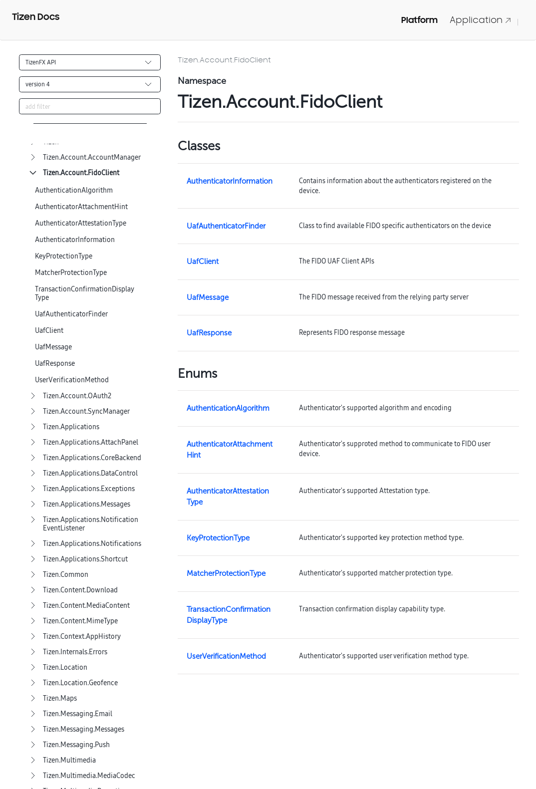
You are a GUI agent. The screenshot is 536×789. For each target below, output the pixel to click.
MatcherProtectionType (71, 272)
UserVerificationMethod (72, 380)
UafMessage (53, 347)
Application (481, 19)
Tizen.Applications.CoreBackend (92, 458)
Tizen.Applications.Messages (86, 504)
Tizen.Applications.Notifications (92, 543)
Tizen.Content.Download (80, 590)
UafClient (49, 330)
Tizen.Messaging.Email (77, 714)
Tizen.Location (65, 667)
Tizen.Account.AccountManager (92, 157)
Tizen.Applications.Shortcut (85, 559)
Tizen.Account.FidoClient (81, 173)
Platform (419, 19)
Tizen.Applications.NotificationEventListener (90, 524)
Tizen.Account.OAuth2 (77, 396)
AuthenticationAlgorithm (74, 190)
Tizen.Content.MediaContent (86, 605)
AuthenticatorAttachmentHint (81, 207)
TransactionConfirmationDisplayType (84, 293)
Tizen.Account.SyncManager (86, 411)
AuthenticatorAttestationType (80, 223)
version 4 (37, 84)
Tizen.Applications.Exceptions (89, 489)
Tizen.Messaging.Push (76, 745)
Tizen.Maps (60, 698)
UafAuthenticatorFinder (71, 314)
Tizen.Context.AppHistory (82, 636)
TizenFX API (40, 62)
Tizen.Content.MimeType (80, 621)
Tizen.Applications (71, 427)
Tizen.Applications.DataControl (90, 473)
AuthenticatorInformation (75, 240)
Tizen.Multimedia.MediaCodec (89, 776)
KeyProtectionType (63, 256)
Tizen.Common (65, 574)
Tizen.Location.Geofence (80, 683)
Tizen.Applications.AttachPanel (90, 442)
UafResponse (55, 363)
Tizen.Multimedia (69, 760)
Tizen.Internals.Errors (75, 652)
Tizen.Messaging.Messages (83, 729)
